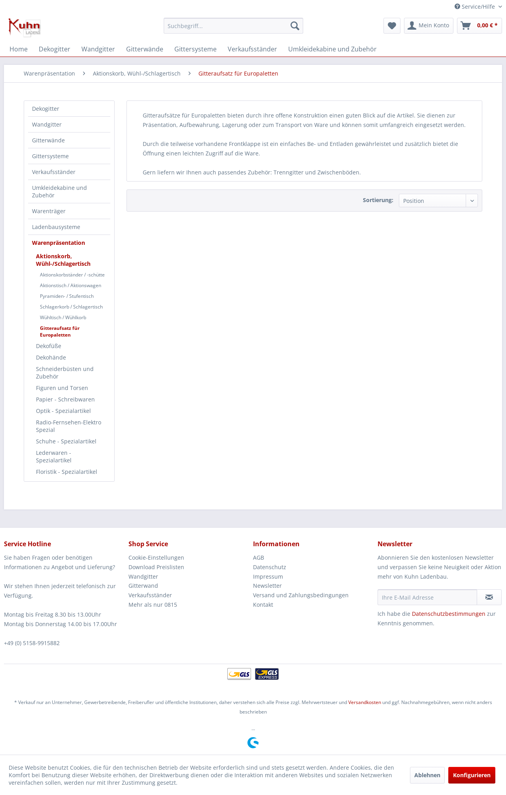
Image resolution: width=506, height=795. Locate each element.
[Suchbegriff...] (233, 26)
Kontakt (263, 604)
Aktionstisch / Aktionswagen (70, 285)
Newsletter (267, 585)
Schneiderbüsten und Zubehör (65, 372)
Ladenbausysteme (56, 227)
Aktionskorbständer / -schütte (72, 274)
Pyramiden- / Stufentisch (67, 296)
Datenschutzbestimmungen (448, 613)
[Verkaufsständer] (252, 49)
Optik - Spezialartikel (63, 411)
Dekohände (51, 357)
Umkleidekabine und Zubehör (59, 191)
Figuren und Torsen (62, 388)
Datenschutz (269, 567)
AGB (258, 557)
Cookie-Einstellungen (156, 557)
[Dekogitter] (54, 49)
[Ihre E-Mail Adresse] (427, 597)
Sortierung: (378, 200)
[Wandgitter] (98, 49)
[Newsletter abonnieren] (489, 597)
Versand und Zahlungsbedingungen (301, 595)
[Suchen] (295, 26)
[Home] (18, 49)
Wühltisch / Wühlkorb (63, 317)
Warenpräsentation (58, 242)
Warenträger (49, 211)
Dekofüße (48, 346)
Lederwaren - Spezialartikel (54, 456)
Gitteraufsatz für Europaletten (59, 331)
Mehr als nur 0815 (152, 604)
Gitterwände (48, 140)
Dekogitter (45, 108)
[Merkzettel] (391, 26)
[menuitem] (233, 26)
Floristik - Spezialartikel (66, 471)
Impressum (268, 576)
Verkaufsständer (54, 172)
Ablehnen (427, 775)
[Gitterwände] (145, 49)
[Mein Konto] (428, 26)
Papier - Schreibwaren (65, 399)
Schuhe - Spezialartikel (66, 441)
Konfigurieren (472, 775)
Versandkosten (364, 702)
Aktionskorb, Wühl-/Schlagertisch (63, 259)
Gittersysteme (50, 156)
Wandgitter (47, 124)
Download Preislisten (156, 567)
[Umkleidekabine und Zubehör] (332, 49)
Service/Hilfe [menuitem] (476, 6)
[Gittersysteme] (195, 49)
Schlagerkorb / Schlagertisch (71, 306)
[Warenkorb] (479, 26)
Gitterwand (143, 585)
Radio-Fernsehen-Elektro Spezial (68, 425)
